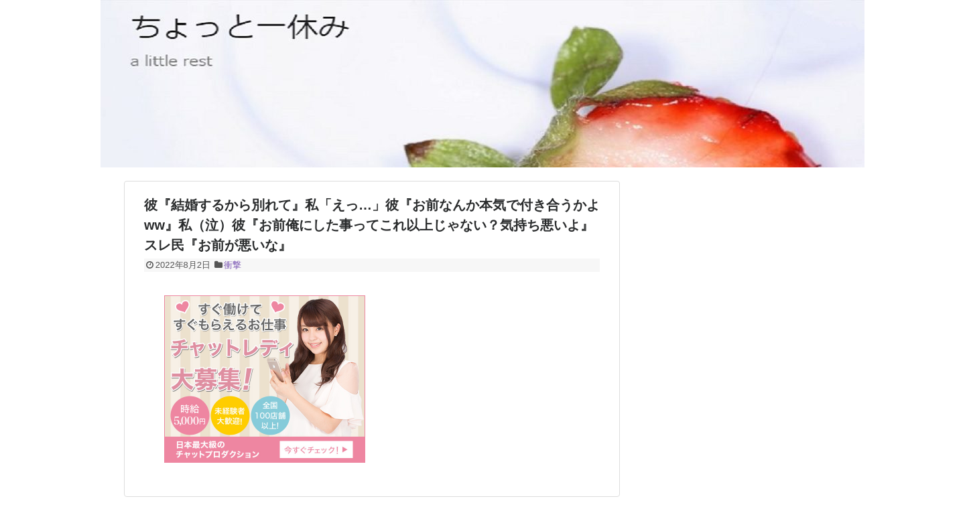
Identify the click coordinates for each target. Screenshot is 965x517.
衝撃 (232, 265)
